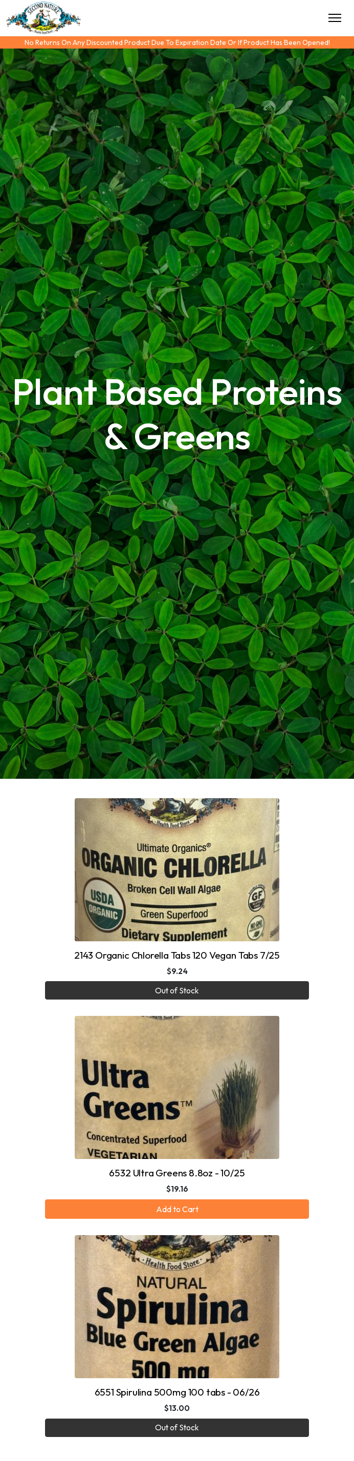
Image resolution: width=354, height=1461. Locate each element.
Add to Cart (177, 1209)
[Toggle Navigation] (335, 18)
